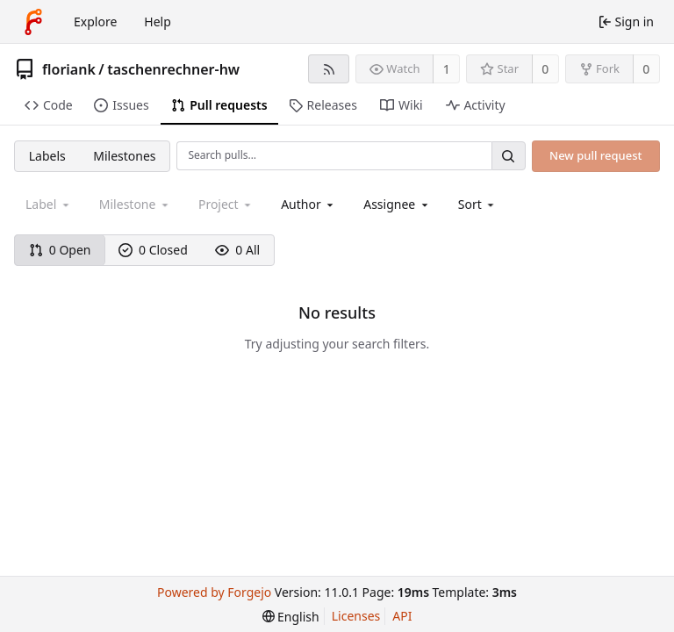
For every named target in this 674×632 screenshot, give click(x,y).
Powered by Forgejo (214, 592)
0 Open (60, 249)
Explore (95, 21)
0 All (237, 249)
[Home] (33, 22)
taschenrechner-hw (173, 69)
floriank (69, 69)
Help (157, 21)
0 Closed (153, 249)
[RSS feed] (328, 68)
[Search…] (508, 155)
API (402, 615)
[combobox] (308, 204)
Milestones (124, 155)
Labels (47, 155)
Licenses (356, 615)
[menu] (478, 204)
